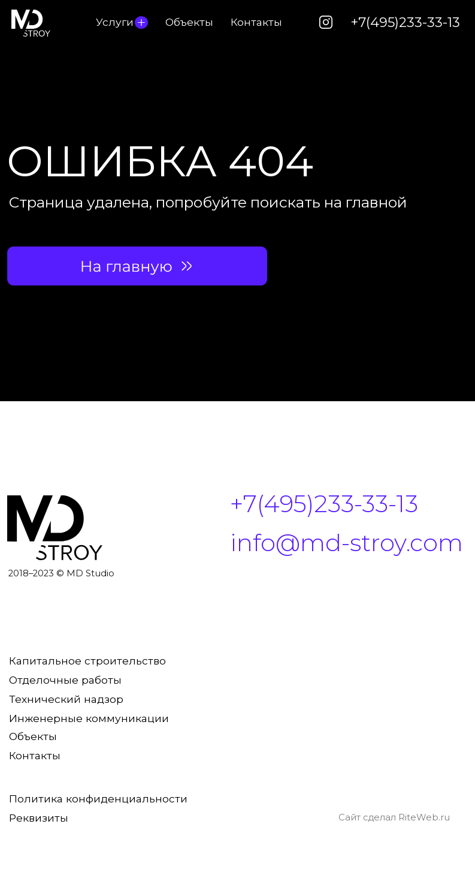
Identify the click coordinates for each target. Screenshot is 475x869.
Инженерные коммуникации (89, 718)
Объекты (189, 22)
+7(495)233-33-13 (405, 22)
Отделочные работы (65, 679)
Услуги (115, 22)
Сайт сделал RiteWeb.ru (394, 817)
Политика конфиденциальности (98, 798)
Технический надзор (66, 699)
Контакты (256, 22)
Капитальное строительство (87, 660)
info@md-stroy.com (346, 542)
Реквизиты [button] (38, 817)
